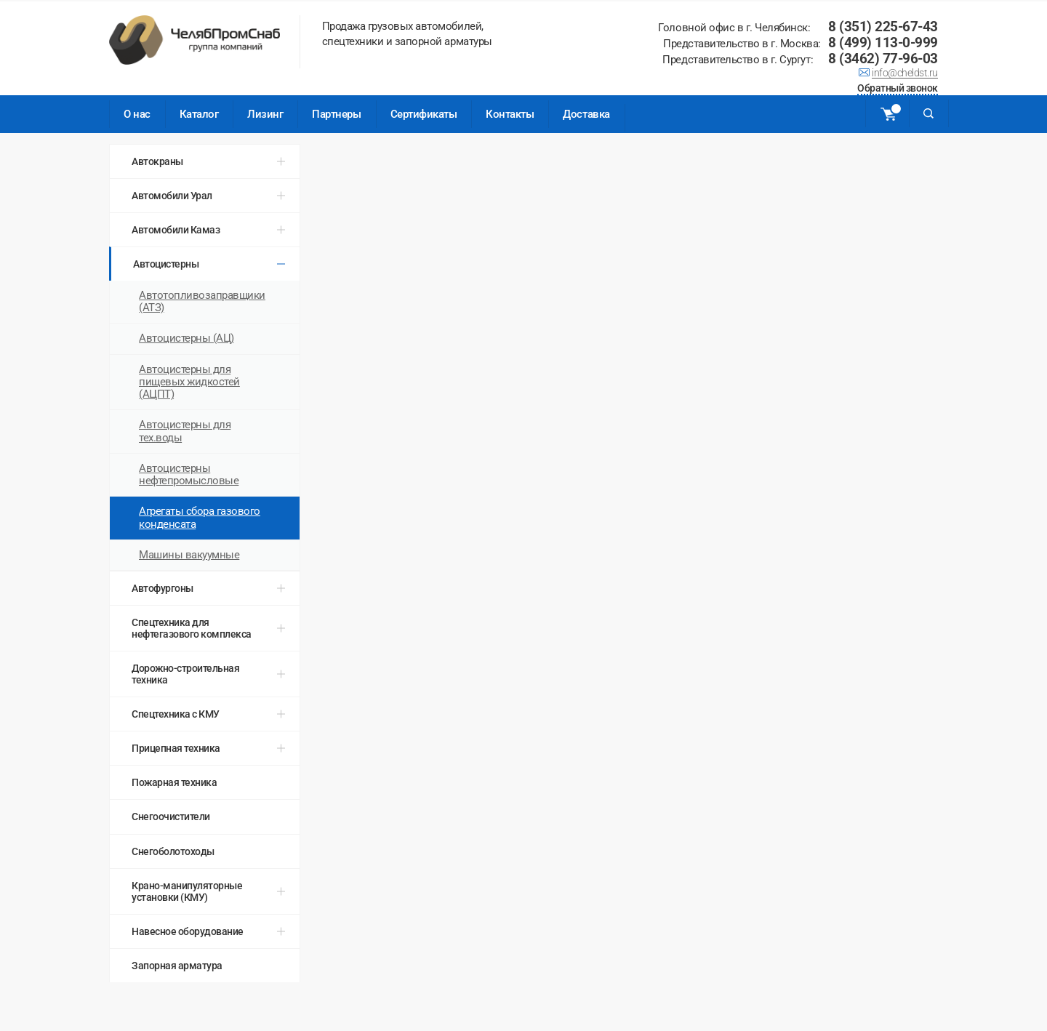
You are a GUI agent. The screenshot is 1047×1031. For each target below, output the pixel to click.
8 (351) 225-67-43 (883, 26)
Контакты (510, 114)
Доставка (586, 114)
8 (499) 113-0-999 (883, 42)
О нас (137, 114)
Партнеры (336, 114)
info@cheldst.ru (905, 74)
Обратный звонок (897, 89)
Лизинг (265, 114)
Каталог (199, 114)
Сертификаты (423, 114)
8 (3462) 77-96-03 (883, 58)
